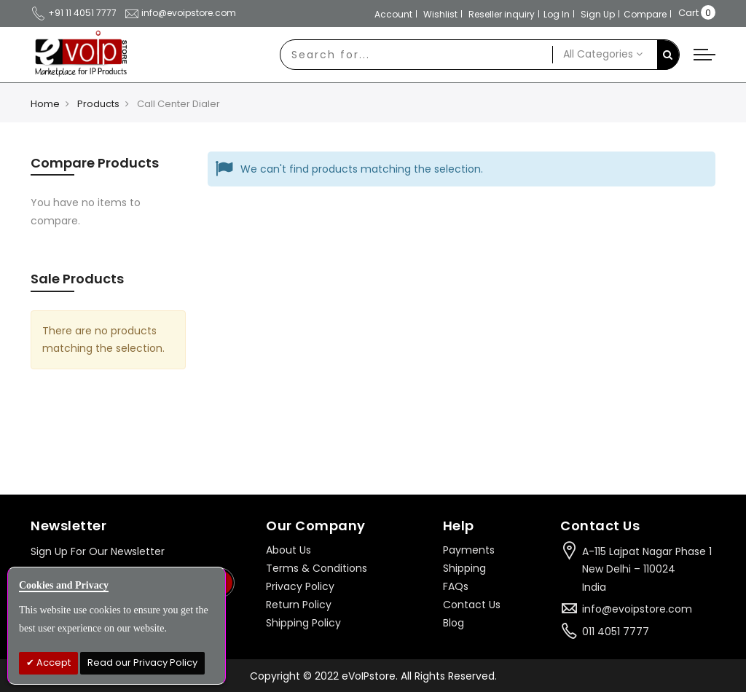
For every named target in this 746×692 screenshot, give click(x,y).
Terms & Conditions (316, 568)
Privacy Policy (300, 586)
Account (393, 14)
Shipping (464, 568)
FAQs (455, 586)
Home (45, 104)
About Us (288, 550)
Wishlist (440, 14)
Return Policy (298, 604)
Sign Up (598, 14)
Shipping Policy (303, 623)
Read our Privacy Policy (142, 662)
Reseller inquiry (501, 14)
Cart (688, 13)
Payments (469, 550)
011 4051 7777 (615, 631)
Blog (453, 623)
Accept (52, 662)
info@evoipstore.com (180, 13)
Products (98, 104)
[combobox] (416, 54)
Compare (645, 14)
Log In (556, 14)
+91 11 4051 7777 (74, 13)
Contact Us (471, 604)
